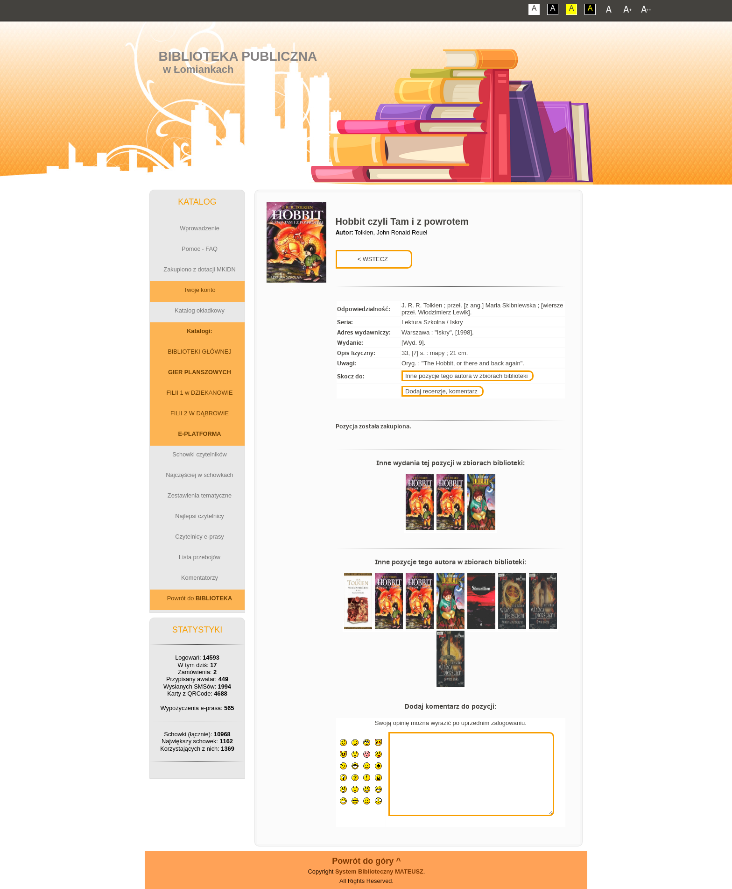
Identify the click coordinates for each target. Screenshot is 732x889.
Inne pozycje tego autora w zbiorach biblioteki (466, 375)
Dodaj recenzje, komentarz (441, 391)
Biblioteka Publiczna (238, 56)
